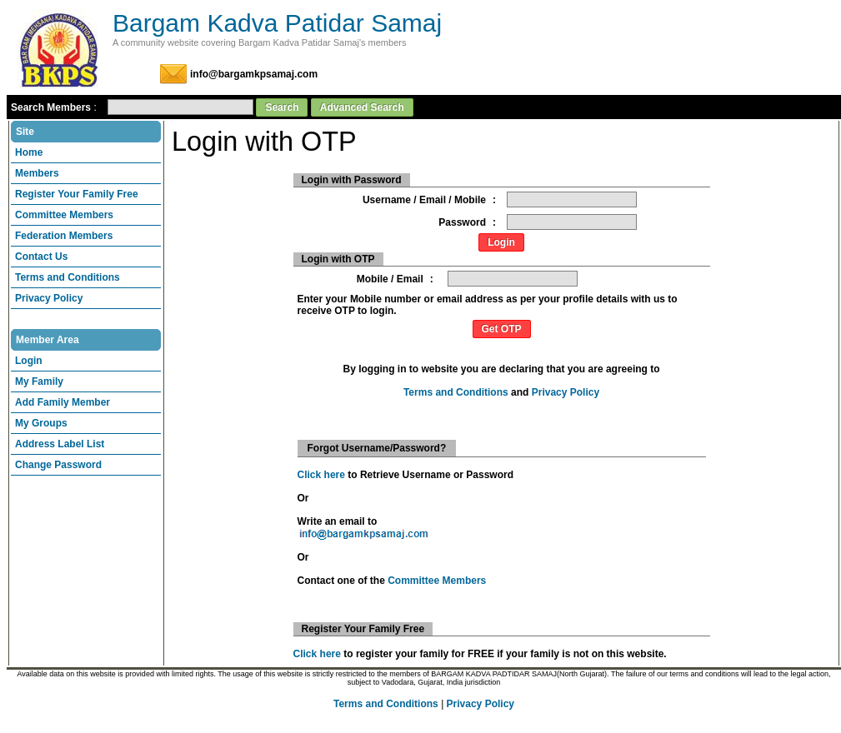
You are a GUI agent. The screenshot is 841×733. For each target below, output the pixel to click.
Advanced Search (362, 107)
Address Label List (59, 444)
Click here (321, 475)
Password (462, 222)
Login (29, 360)
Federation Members (64, 236)
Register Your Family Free (76, 194)
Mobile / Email (390, 279)
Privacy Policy (49, 298)
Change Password (58, 465)
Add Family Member (62, 402)
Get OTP (502, 329)
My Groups (41, 423)
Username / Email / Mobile (424, 200)
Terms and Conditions (67, 277)
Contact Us (41, 256)
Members (37, 173)
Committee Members (64, 215)
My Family (39, 381)
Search (281, 107)
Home (29, 152)
